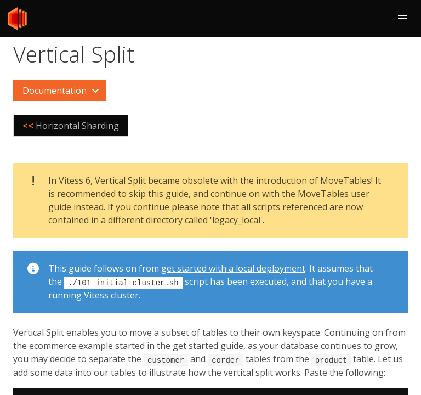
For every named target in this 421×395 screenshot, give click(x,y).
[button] (402, 18)
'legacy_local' (236, 220)
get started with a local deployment (233, 268)
